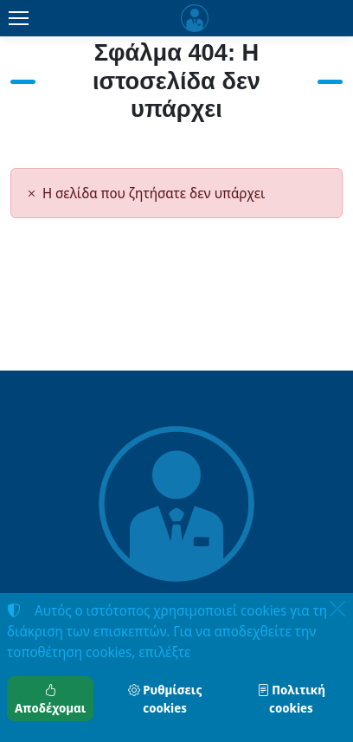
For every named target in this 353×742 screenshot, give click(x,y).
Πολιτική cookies (291, 698)
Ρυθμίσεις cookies (165, 698)
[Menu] (18, 18)
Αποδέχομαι (50, 698)
